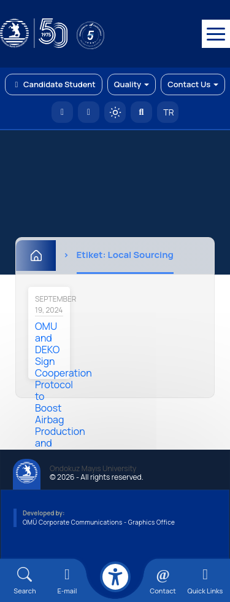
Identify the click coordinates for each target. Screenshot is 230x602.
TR (168, 112)
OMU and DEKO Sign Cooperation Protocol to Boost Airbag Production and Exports (63, 390)
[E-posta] (88, 112)
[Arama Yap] (141, 112)
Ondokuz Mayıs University (93, 468)
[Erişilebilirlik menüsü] (115, 576)
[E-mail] (67, 581)
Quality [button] (131, 84)
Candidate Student (54, 84)
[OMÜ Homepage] (62, 112)
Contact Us (192, 84)
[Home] (36, 255)
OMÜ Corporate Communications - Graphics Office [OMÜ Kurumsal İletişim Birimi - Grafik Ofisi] (99, 522)
